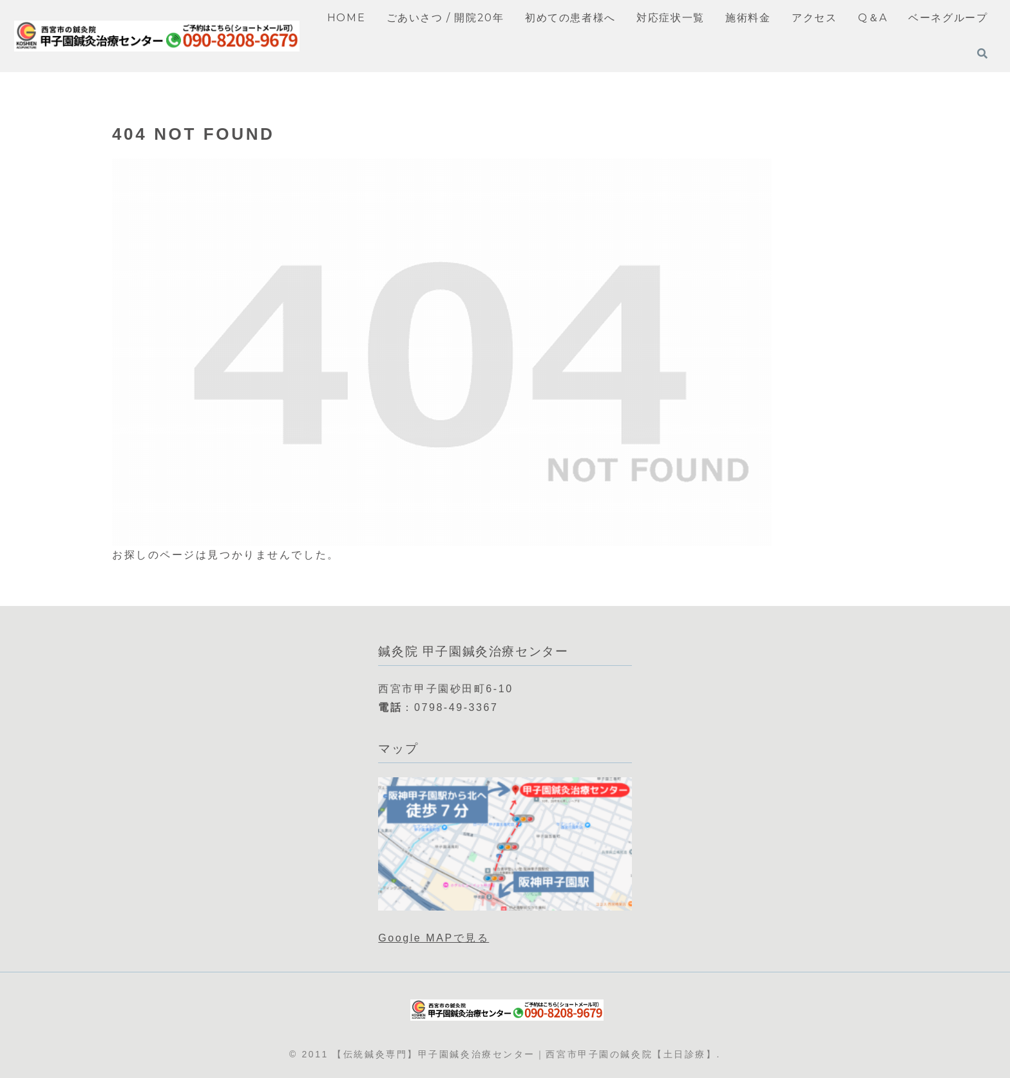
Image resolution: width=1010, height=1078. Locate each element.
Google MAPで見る (433, 937)
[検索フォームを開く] (982, 53)
